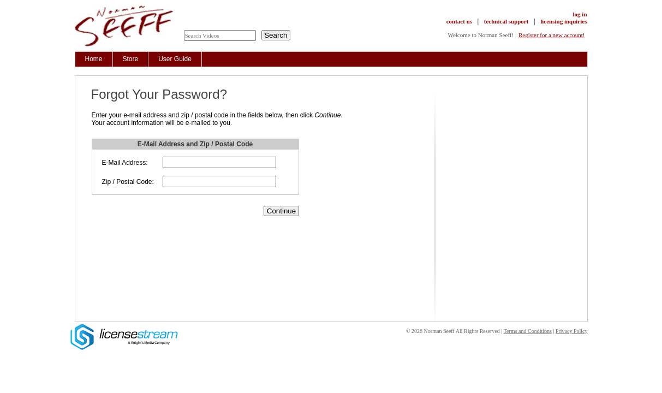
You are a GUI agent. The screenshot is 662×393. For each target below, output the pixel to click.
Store (131, 59)
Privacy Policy (572, 331)
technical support (506, 21)
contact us (459, 21)
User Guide (175, 59)
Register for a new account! (551, 35)
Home (94, 59)
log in (580, 14)
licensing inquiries (563, 21)
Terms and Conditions (528, 331)
